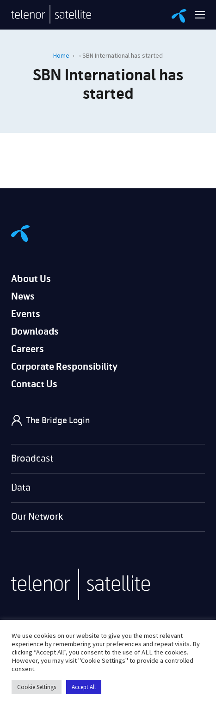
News (23, 296)
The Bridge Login (58, 420)
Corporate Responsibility (64, 366)
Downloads (35, 331)
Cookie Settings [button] (36, 687)
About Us (31, 279)
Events (25, 314)
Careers (27, 349)
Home (61, 55)
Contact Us (34, 384)
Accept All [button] (84, 687)
